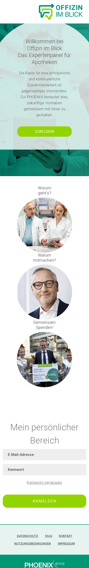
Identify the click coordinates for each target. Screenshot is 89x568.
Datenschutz (27, 536)
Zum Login (44, 131)
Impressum (66, 543)
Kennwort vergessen (44, 482)
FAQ (48, 536)
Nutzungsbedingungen (32, 543)
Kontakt (65, 536)
